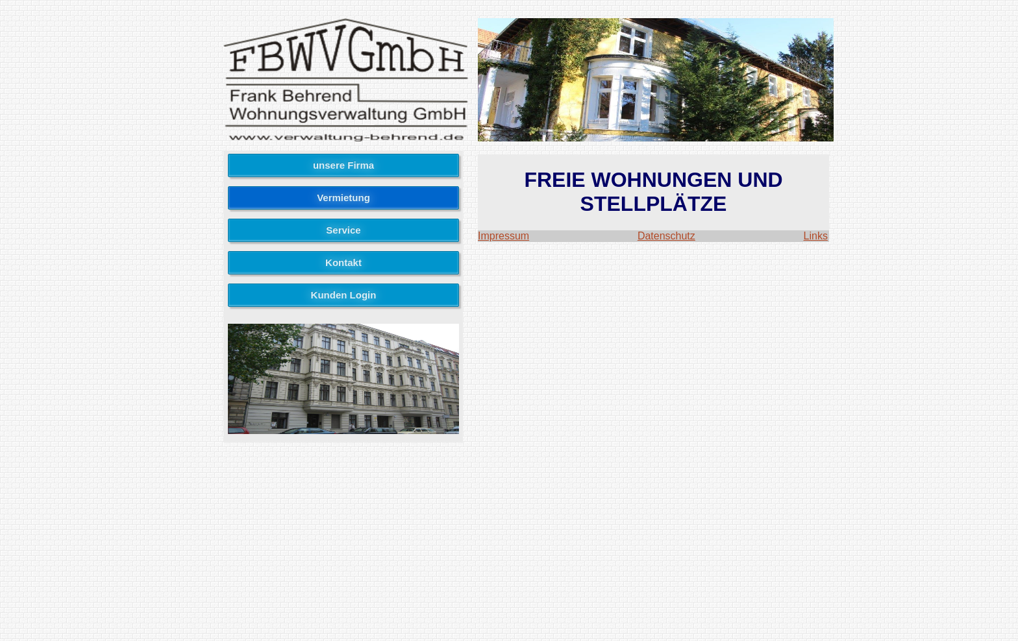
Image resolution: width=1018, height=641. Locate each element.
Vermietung (343, 197)
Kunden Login (344, 294)
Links (816, 235)
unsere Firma (343, 165)
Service (343, 230)
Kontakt (343, 262)
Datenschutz (666, 235)
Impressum (503, 235)
